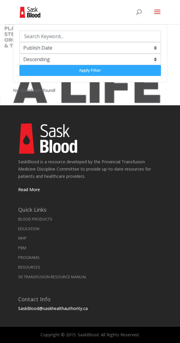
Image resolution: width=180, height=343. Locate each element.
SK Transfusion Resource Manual (52, 276)
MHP (22, 238)
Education (28, 228)
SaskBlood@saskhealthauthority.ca (53, 308)
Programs (29, 257)
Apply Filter (90, 70)
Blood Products (35, 219)
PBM (22, 247)
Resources (29, 267)
